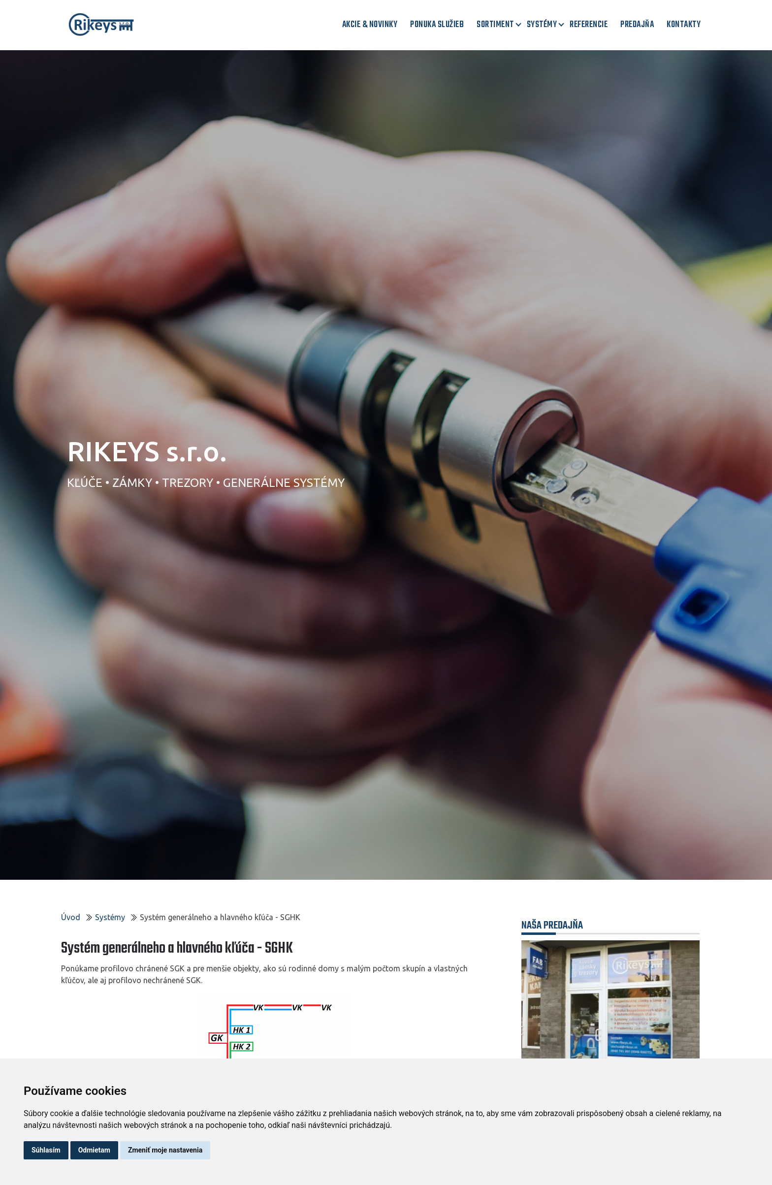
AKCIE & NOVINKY (370, 25)
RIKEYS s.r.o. (147, 451)
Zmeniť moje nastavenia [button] (165, 1150)
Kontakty (684, 25)
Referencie (589, 25)
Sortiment (495, 25)
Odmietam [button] (94, 1150)
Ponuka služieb (437, 25)
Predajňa (637, 25)
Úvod (70, 917)
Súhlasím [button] (46, 1150)
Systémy (542, 25)
